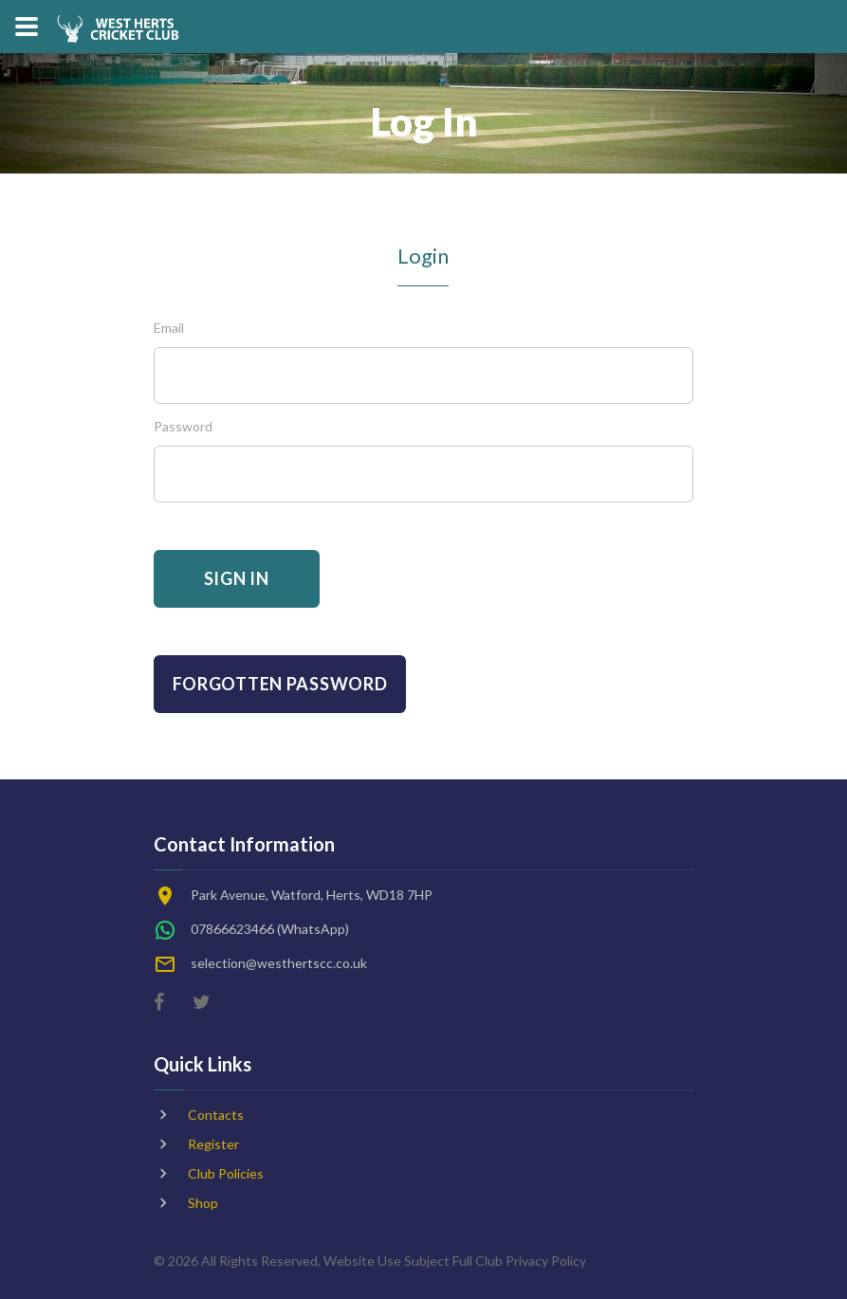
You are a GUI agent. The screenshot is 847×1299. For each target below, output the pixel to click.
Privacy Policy (546, 1261)
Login (423, 255)
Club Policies (226, 1173)
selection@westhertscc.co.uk (279, 963)
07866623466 (232, 929)
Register (213, 1144)
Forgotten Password (280, 683)
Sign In (236, 578)
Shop (203, 1203)
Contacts (216, 1115)
